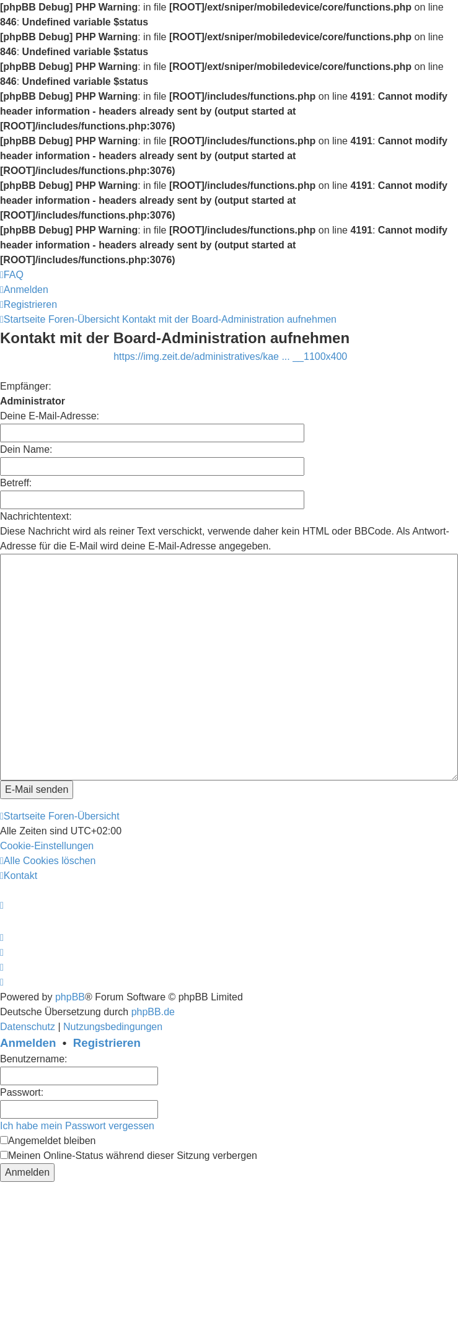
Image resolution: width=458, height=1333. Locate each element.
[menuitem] (12, 274)
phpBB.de (153, 1012)
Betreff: (16, 483)
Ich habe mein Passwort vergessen (77, 1126)
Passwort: (21, 1092)
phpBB (70, 997)
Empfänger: (25, 386)
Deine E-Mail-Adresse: (49, 416)
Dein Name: (26, 449)
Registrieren (107, 1042)
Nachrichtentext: (36, 516)
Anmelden (28, 1042)
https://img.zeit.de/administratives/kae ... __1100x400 (230, 356)
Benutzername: (34, 1059)
